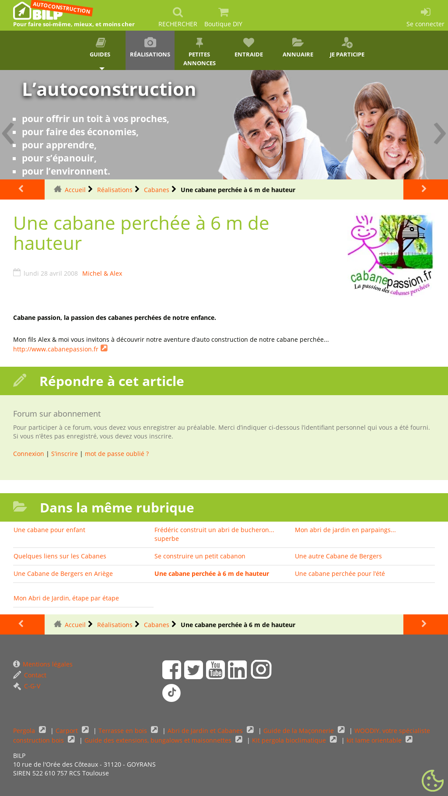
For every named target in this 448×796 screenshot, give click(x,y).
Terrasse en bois (123, 730)
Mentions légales (43, 664)
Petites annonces (199, 52)
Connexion (28, 453)
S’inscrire (64, 453)
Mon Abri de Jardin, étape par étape (66, 598)
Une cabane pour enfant (49, 530)
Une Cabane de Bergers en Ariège (63, 573)
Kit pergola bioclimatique (290, 740)
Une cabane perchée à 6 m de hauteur (211, 573)
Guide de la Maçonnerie (299, 730)
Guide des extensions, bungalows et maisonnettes (158, 740)
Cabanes (156, 190)
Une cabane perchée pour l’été (340, 573)
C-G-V (26, 686)
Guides (101, 47)
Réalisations (150, 47)
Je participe (347, 47)
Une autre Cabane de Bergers (338, 556)
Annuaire (298, 47)
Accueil (75, 190)
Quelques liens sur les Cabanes (60, 556)
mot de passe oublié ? (117, 453)
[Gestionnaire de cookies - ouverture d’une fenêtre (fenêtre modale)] (432, 781)
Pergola (25, 730)
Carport (68, 730)
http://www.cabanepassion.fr (55, 349)
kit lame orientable (374, 740)
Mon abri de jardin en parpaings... (345, 530)
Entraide (249, 47)
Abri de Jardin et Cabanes (206, 730)
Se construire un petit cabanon (199, 556)
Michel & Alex (102, 273)
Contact (29, 675)
